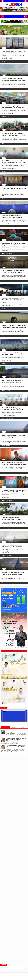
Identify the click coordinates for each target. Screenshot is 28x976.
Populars (5, 727)
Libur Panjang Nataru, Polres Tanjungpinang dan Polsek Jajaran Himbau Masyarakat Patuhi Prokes (12, 519)
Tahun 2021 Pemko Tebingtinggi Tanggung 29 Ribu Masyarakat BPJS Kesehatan (12, 409)
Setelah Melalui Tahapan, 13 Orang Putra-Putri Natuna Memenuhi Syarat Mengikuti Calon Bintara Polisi (14, 327)
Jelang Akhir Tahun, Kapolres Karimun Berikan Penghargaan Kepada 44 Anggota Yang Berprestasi (14, 135)
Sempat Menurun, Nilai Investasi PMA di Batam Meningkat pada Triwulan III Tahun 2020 (14, 437)
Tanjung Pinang (6, 88)
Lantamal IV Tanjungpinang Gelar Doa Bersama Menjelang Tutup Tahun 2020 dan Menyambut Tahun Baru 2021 (13, 107)
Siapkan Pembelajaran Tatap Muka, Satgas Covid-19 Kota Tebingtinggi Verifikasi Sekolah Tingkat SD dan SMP (13, 546)
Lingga (4, 61)
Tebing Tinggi (5, 253)
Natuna (4, 335)
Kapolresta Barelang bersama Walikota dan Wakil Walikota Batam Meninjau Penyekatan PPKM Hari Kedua (15, 747)
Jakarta (4, 226)
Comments (14, 727)
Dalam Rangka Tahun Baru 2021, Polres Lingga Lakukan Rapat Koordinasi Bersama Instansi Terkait (13, 52)
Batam (4, 171)
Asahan (4, 281)
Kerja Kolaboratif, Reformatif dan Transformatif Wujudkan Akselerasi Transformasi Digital (12, 217)
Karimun (4, 143)
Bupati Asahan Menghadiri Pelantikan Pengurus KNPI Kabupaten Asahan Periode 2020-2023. (13, 574)
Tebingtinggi (11, 253)
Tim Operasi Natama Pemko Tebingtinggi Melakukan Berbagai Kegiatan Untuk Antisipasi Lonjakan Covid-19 (14, 492)
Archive (22, 727)
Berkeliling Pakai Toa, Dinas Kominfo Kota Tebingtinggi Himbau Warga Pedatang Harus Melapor (12, 382)
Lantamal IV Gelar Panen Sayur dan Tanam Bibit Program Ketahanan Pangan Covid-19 (13, 80)
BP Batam (8, 445)
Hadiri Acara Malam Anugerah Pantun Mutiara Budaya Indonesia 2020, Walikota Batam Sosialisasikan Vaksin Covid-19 (14, 464)
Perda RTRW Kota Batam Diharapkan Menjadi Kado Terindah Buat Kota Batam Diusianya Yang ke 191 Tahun (13, 162)
